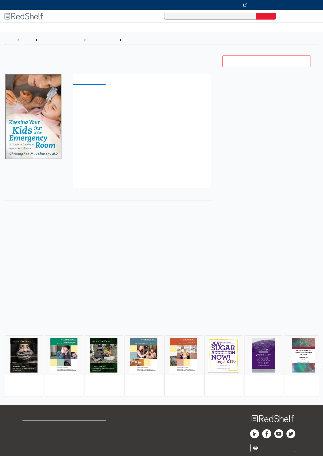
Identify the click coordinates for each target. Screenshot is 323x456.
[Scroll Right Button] (318, 366)
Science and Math (88, 27)
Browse (27, 40)
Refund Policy (89, 433)
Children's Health (138, 40)
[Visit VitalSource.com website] (161, 5)
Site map (29, 447)
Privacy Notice (34, 440)
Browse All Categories (23, 27)
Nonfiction (272, 27)
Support (29, 433)
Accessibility (89, 440)
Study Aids (60, 27)
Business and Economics (174, 27)
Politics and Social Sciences (221, 27)
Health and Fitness (102, 40)
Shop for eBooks (36, 426)
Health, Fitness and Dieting (60, 40)
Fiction (253, 27)
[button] (142, 95)
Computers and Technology (128, 27)
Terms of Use (90, 426)
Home (10, 40)
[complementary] (161, 358)
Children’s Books (298, 27)
